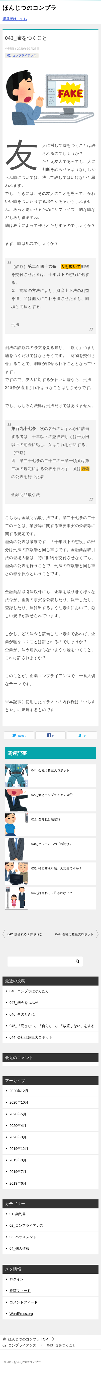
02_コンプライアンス (21, 55)
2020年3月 (18, 1137)
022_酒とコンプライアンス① (52, 795)
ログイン (17, 1279)
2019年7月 (18, 1172)
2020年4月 (18, 1126)
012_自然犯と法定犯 (45, 819)
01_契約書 (18, 1214)
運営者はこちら (15, 19)
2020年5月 (18, 1114)
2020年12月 (19, 1091)
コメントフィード (24, 1302)
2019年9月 (18, 1160)
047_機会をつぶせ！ (26, 1003)
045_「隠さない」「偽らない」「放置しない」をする (52, 1026)
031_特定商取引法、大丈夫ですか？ (56, 868)
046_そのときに (22, 1014)
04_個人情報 (19, 1248)
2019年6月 (18, 1183)
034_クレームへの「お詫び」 (52, 844)
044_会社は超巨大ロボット (50, 770)
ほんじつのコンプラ (30, 7)
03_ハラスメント (23, 1237)
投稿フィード (20, 1291)
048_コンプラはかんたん (29, 991)
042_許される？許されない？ (52, 893)
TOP (28, 1339)
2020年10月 (19, 1102)
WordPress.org (21, 1314)
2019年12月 (19, 1149)
